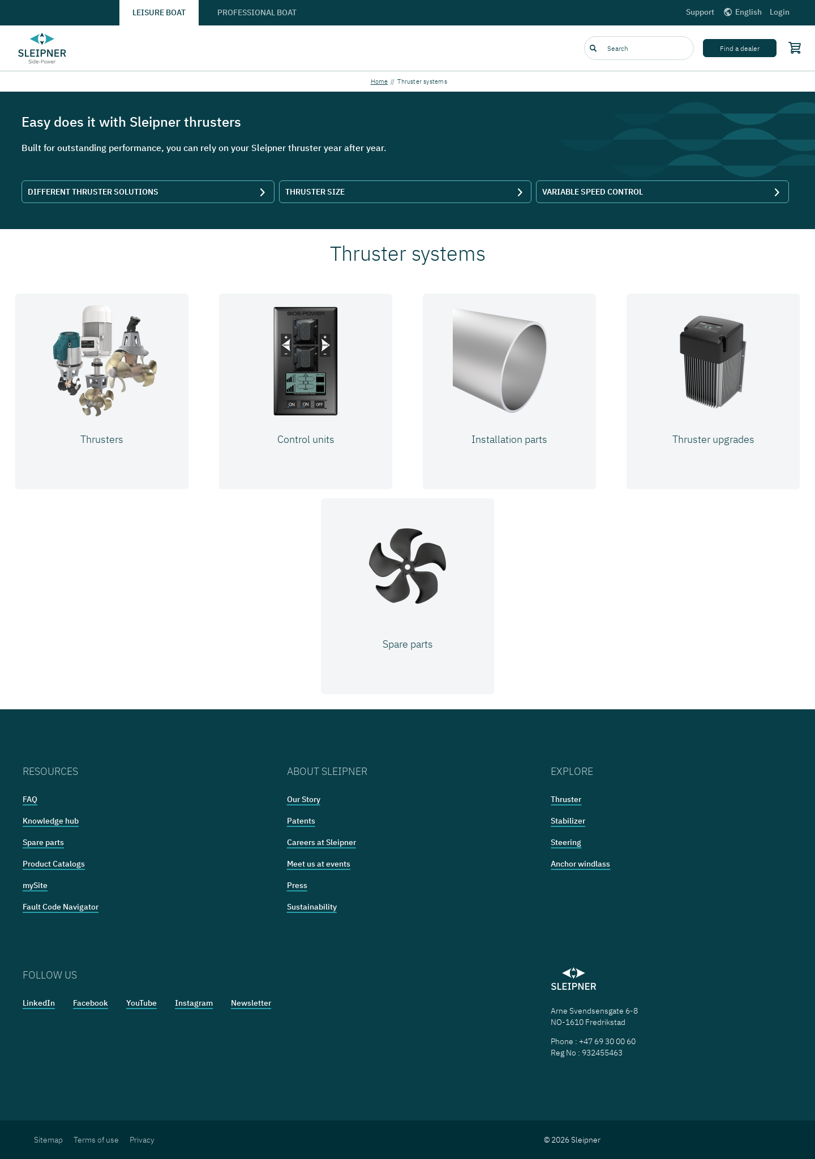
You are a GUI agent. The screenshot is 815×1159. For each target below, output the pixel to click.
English (742, 12)
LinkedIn (39, 1003)
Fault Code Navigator (60, 907)
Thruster (566, 799)
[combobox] (639, 48)
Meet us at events (318, 864)
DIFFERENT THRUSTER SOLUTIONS (148, 192)
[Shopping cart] (792, 47)
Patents (301, 821)
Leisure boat (159, 12)
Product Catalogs (54, 864)
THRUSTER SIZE (405, 192)
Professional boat (257, 12)
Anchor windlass (580, 864)
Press (297, 885)
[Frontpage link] (42, 48)
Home (379, 81)
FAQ (30, 799)
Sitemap (48, 1140)
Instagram (194, 1003)
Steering (566, 842)
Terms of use (96, 1140)
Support (700, 12)
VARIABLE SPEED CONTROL (662, 192)
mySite (35, 885)
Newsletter (251, 1003)
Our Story (303, 799)
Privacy (142, 1140)
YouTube (141, 1003)
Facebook (90, 1003)
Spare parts (43, 842)
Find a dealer (740, 48)
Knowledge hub (51, 821)
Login (780, 12)
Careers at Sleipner (321, 842)
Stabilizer (568, 821)
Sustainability (312, 907)
